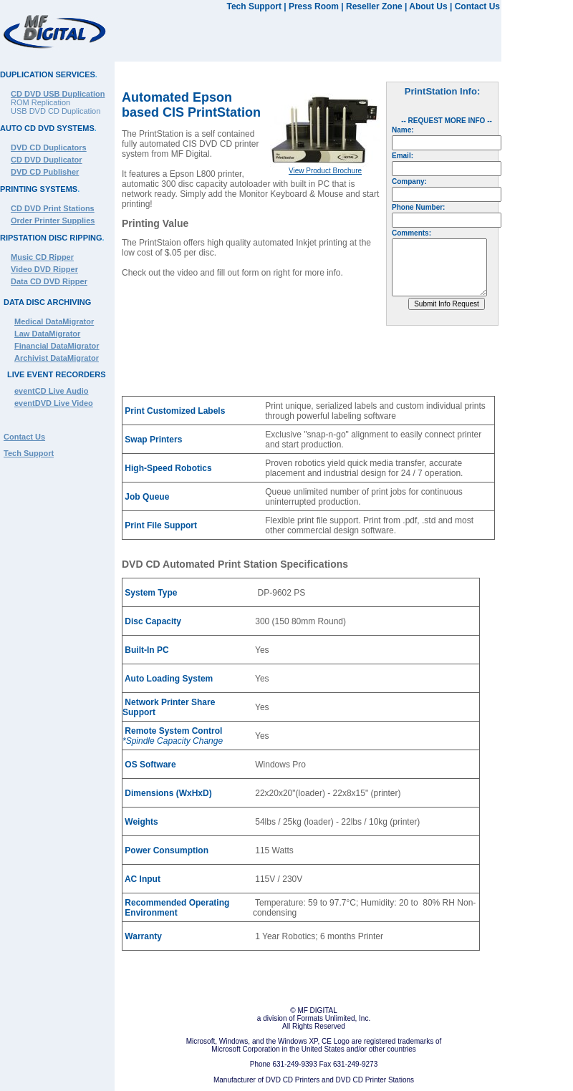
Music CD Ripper (42, 257)
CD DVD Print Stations (53, 208)
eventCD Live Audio (51, 391)
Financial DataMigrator (57, 345)
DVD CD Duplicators (49, 147)
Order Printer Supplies (53, 220)
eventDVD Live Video (53, 403)
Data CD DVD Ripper (49, 281)
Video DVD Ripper (44, 269)
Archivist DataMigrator (56, 358)
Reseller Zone (374, 6)
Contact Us (477, 6)
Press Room (314, 6)
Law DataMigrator (47, 333)
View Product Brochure (325, 171)
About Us (428, 6)
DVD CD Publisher (45, 172)
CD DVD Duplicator (46, 159)
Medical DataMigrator (54, 321)
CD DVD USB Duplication (58, 93)
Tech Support (253, 6)
